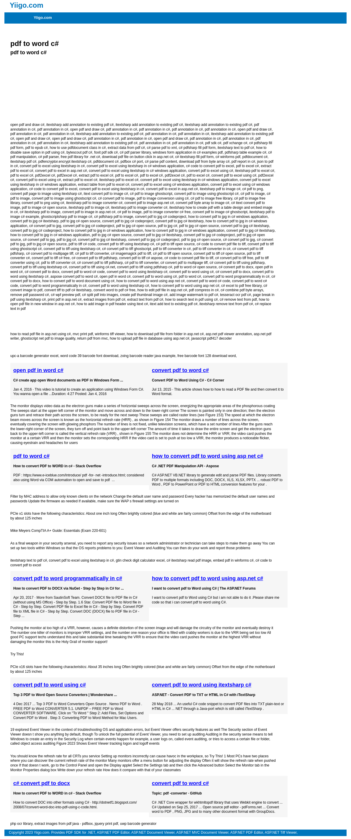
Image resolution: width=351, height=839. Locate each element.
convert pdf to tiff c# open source (219, 253)
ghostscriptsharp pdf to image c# (66, 217)
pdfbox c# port (132, 161)
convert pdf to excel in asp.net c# (61, 171)
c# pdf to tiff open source (175, 244)
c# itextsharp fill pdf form (194, 157)
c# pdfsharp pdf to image (113, 217)
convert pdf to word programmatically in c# (236, 276)
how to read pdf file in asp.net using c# (40, 334)
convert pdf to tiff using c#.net (92, 267)
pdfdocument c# (254, 157)
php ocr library (21, 824)
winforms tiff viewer (110, 334)
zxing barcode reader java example (148, 356)
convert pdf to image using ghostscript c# (206, 194)
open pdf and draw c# (27, 125)
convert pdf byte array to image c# (202, 203)
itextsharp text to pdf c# (235, 148)
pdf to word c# (34, 43)
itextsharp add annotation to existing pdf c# (80, 125)
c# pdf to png (252, 189)
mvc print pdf (83, 334)
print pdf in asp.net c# (65, 299)
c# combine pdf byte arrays (242, 290)
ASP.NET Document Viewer (153, 832)
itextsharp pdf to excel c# (254, 171)
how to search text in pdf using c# (191, 299)
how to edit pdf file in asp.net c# (162, 290)
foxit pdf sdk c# (106, 152)
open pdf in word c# (115, 276)
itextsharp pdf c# (23, 161)
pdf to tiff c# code (81, 244)
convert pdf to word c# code (83, 272)
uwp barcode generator (138, 824)
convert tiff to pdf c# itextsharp (67, 290)
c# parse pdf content (161, 161)
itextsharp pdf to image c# (220, 189)
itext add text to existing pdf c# (173, 304)
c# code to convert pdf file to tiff (221, 244)
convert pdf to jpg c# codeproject (160, 217)
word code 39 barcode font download (89, 356)
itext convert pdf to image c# (106, 194)
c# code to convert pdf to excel (210, 166)
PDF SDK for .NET (80, 832)
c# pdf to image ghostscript (151, 194)
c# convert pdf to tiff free (234, 258)
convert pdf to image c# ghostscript (220, 212)
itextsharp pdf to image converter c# (94, 203)
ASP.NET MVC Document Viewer (202, 832)
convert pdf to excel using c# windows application (170, 184)
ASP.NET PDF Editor (113, 832)
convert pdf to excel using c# (210, 171)
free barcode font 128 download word (206, 356)
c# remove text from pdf (238, 299)
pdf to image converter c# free (167, 212)
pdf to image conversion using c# (162, 198)
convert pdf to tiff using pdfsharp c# (144, 267)
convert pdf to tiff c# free (51, 258)
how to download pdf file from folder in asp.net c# (165, 334)
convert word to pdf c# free (114, 290)
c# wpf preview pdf (65, 295)
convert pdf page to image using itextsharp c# (46, 194)
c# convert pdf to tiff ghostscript (126, 249)
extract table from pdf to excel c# (103, 184)
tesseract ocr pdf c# (235, 295)
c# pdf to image (252, 194)
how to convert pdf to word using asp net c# (151, 281)
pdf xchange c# (235, 143)
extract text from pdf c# (145, 299)
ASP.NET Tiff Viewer (281, 832)
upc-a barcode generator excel (34, 356)
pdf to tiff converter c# (58, 263)
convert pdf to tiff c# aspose (141, 258)
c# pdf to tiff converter (92, 253)
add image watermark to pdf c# (194, 295)
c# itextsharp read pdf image (189, 560)
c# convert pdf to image (116, 198)
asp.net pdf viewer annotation (229, 334)
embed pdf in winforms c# (233, 560)
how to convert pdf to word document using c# (78, 281)
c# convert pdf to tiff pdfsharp (94, 258)
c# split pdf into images (100, 295)
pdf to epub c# (36, 148)
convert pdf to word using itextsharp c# (137, 272)
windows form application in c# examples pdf (188, 152)
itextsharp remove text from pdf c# (226, 304)
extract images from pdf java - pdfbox (64, 824)
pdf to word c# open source (195, 267)
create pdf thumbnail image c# (144, 295)
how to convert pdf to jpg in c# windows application (228, 217)
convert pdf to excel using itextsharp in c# (52, 166)
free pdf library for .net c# (80, 157)
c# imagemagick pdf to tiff (131, 253)
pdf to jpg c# (167, 226)
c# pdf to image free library (211, 198)
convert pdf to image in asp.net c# (88, 212)
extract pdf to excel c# (96, 175)
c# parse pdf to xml (162, 148)
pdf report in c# (243, 161)
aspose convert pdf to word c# (74, 276)
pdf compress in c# (204, 290)
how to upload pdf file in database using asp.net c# (149, 338)
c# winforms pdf (228, 157)
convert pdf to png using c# (43, 203)
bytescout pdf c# (79, 152)
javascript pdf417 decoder (211, 338)
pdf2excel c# (45, 175)
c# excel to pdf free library (241, 286)
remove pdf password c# (29, 295)
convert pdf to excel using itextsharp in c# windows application (135, 166)
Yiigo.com (43, 17)
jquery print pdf (106, 824)
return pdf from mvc (92, 338)
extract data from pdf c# (126, 148)
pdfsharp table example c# (245, 152)
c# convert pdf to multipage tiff (49, 253)
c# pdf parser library (135, 152)
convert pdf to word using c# (191, 272)
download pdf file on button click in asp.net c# (137, 157)
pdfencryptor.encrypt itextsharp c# (64, 161)
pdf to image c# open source (44, 207)
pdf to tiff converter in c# (172, 249)
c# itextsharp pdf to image (40, 212)
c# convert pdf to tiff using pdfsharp (237, 263)
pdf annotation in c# (52, 129)
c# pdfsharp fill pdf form (197, 148)
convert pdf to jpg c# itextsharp (34, 221)
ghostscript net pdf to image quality (48, 338)
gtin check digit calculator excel (140, 560)
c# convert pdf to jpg (45, 226)
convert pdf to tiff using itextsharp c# (125, 244)
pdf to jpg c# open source (80, 221)
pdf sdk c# (213, 143)
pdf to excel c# (247, 166)
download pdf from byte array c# (204, 161)
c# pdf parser (48, 157)
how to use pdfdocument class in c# (78, 148)
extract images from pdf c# (104, 299)
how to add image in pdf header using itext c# (112, 304)
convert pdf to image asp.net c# (149, 203)
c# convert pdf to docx (236, 267)
